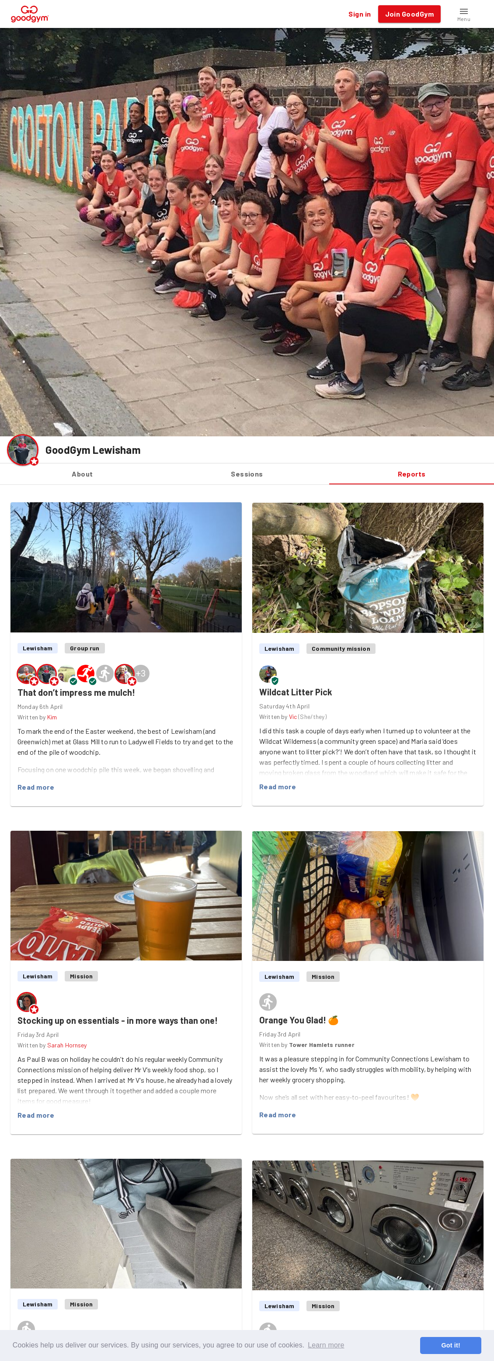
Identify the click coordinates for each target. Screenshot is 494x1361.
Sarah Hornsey (67, 1045)
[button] (464, 14)
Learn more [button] (326, 1345)
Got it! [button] (450, 1345)
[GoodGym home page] (29, 13)
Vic (293, 716)
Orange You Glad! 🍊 (299, 1020)
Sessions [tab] (247, 473)
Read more (36, 787)
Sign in (359, 14)
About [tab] (82, 473)
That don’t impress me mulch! (76, 692)
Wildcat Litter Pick (295, 692)
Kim (52, 717)
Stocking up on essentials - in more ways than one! (117, 1020)
